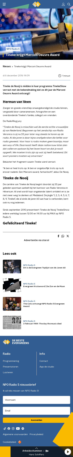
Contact (43, 361)
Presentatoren (10, 367)
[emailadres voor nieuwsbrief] (36, 411)
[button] (67, 451)
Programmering (11, 361)
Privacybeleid (36, 434)
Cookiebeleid (9, 442)
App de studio (46, 367)
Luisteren (8, 372)
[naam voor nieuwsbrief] (36, 400)
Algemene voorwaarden (15, 434)
